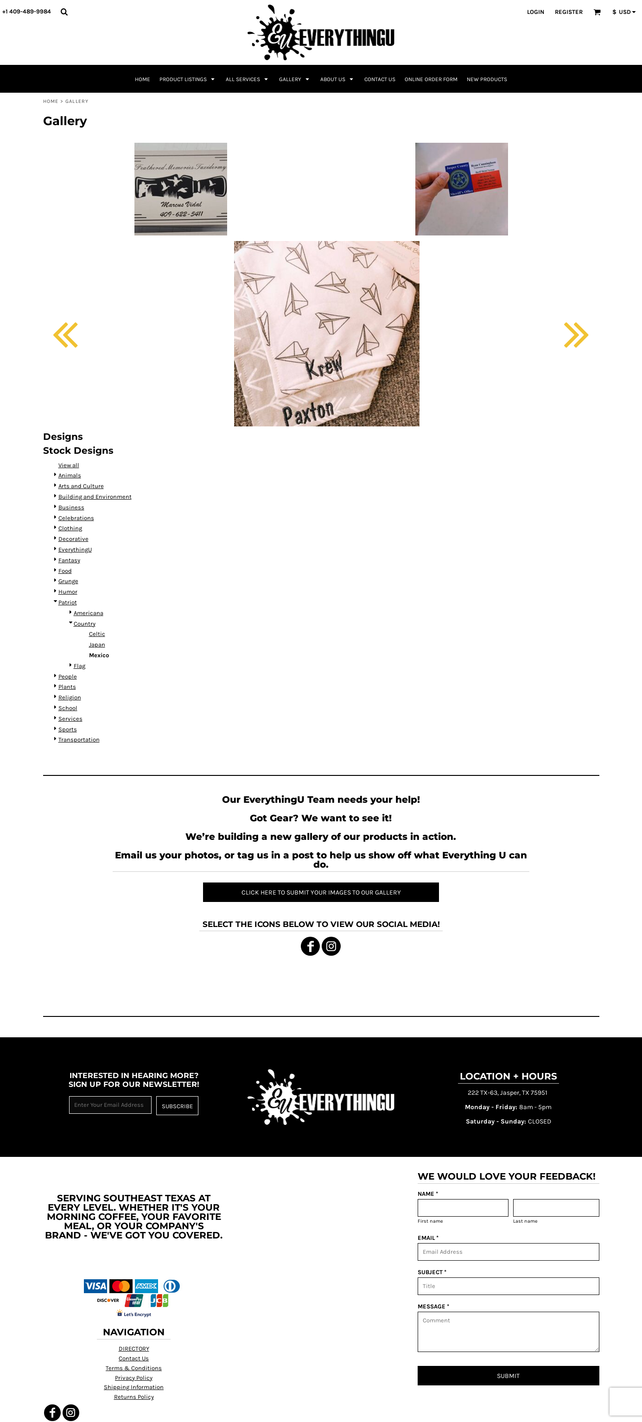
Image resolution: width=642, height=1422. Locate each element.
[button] (64, 11)
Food (65, 570)
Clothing (70, 528)
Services (70, 718)
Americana (88, 612)
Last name (525, 1221)
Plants (67, 686)
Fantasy (69, 560)
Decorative (73, 538)
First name (430, 1221)
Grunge (68, 581)
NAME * (428, 1193)
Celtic (97, 633)
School (67, 708)
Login (535, 11)
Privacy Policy (134, 1377)
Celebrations (76, 517)
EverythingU (75, 549)
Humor (67, 591)
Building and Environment (95, 496)
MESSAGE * (433, 1306)
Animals (69, 475)
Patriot (67, 602)
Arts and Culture (81, 485)
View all (68, 465)
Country (84, 623)
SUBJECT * (432, 1272)
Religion (69, 697)
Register (569, 11)
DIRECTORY (134, 1348)
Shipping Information (134, 1387)
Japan (97, 644)
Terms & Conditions (134, 1368)
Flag (79, 665)
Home (50, 101)
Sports (67, 729)
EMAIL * (428, 1237)
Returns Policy (134, 1396)
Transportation (79, 739)
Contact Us (134, 1358)
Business (71, 507)
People (67, 676)
